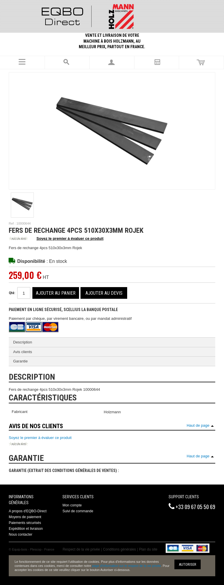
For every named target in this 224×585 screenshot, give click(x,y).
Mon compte (72, 505)
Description (22, 342)
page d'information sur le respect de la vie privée (126, 565)
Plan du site (148, 549)
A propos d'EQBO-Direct (28, 511)
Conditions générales (119, 549)
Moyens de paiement (25, 517)
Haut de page (198, 425)
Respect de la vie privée (81, 549)
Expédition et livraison (26, 529)
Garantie (20, 361)
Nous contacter (20, 534)
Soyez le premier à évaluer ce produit (56, 239)
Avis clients (22, 352)
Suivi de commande (77, 511)
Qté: (12, 293)
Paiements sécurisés (25, 523)
